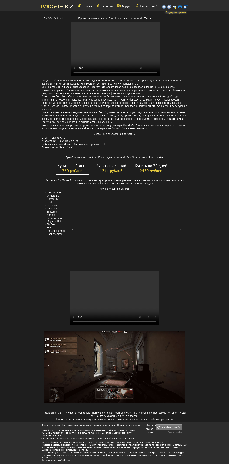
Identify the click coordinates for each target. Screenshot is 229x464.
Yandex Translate (175, 432)
